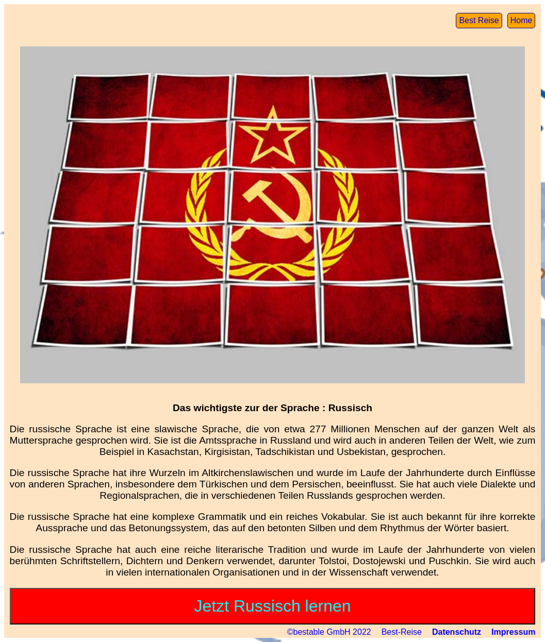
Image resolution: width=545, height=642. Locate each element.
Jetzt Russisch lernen (272, 606)
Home (521, 20)
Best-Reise (402, 632)
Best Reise (479, 20)
